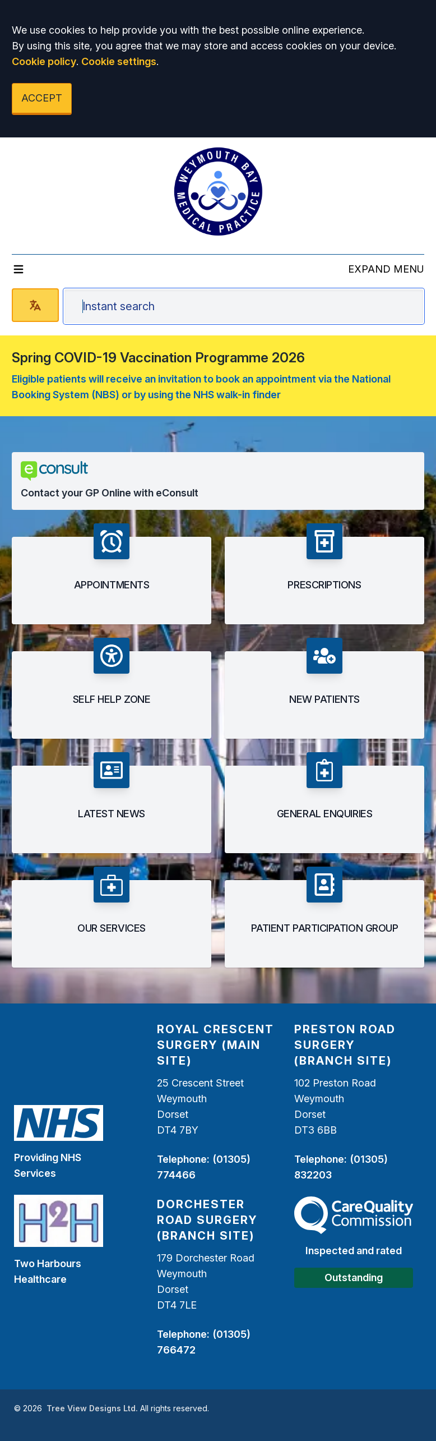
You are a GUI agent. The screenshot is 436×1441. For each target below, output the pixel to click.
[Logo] (218, 191)
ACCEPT (41, 98)
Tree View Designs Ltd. (92, 1408)
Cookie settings (118, 61)
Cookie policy (44, 61)
